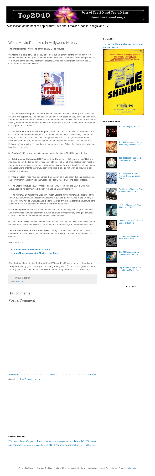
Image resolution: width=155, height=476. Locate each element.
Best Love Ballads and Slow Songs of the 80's (131, 222)
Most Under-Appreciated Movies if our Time (36, 253)
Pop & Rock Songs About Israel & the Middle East (130, 269)
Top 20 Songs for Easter (129, 127)
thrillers (88, 445)
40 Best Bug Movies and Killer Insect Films (129, 237)
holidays (76, 441)
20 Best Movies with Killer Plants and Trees (130, 206)
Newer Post (14, 374)
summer (81, 445)
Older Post (91, 374)
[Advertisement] (52, 408)
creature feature (64, 441)
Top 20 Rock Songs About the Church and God (130, 159)
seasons (60, 445)
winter (94, 445)
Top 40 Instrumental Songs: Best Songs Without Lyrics (131, 143)
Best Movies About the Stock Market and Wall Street (131, 190)
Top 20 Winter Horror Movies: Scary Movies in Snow (129, 175)
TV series (47, 441)
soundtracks (71, 445)
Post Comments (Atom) (30, 379)
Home (53, 374)
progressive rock (41, 445)
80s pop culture (34, 441)
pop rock (17, 445)
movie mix (20, 281)
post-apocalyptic (27, 445)
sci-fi (52, 444)
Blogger (132, 468)
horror (85, 441)
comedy (55, 441)
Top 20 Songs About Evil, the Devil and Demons (129, 253)
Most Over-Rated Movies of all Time (32, 249)
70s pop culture (16, 441)
